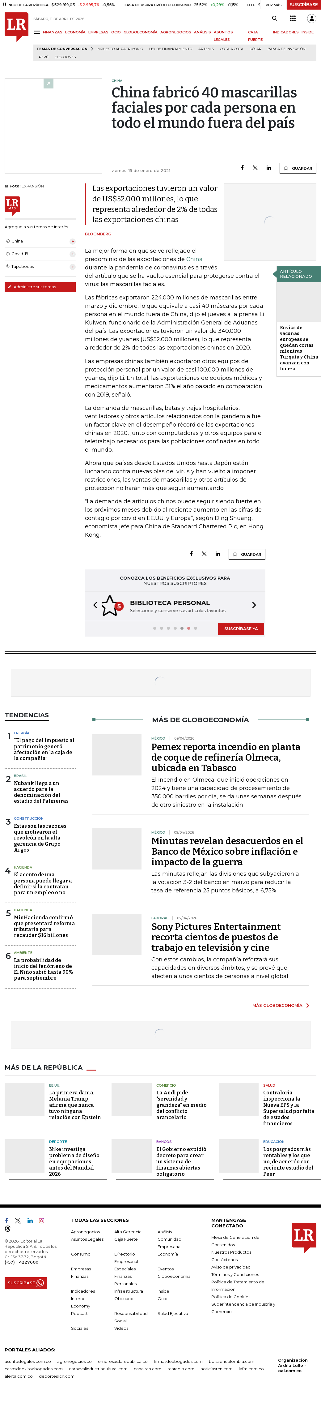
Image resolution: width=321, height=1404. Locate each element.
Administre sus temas (32, 286)
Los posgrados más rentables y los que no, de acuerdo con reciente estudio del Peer (288, 1161)
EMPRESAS (98, 32)
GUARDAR (298, 168)
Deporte (58, 1141)
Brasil (20, 775)
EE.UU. (54, 1085)
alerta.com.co (19, 1375)
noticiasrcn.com (217, 1368)
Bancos (164, 1141)
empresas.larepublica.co (123, 1360)
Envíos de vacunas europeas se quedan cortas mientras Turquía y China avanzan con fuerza (299, 348)
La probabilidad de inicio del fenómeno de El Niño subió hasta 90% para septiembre (43, 969)
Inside (163, 1290)
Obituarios (124, 1297)
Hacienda (23, 867)
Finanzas (79, 1275)
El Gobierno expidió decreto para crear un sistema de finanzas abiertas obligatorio (181, 1161)
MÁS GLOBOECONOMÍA (277, 1004)
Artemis (206, 49)
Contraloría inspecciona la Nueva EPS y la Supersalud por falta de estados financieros (289, 1107)
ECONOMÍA (75, 32)
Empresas (81, 1268)
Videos (121, 1327)
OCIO (116, 32)
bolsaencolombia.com (231, 1360)
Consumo (81, 1253)
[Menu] (38, 32)
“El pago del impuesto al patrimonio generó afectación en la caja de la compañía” (44, 749)
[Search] (274, 18)
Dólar (255, 49)
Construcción (29, 818)
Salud (269, 1085)
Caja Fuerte (126, 1238)
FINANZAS (52, 32)
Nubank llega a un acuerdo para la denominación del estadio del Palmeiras (41, 792)
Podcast (79, 1312)
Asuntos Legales (87, 1238)
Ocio (162, 1297)
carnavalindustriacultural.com (98, 1368)
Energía (21, 732)
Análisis (165, 1231)
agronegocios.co (74, 1360)
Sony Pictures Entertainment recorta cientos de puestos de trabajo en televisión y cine (216, 937)
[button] (93, 605)
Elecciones (65, 57)
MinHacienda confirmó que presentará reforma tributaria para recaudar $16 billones (44, 926)
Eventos (166, 1268)
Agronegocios (85, 1231)
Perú (44, 57)
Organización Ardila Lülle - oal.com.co (293, 1364)
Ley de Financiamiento (170, 49)
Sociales (79, 1327)
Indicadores (83, 1290)
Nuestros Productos (231, 1251)
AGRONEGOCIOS (175, 32)
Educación (274, 1141)
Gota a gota (231, 49)
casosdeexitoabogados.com (34, 1368)
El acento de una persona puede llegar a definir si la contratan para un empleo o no (43, 883)
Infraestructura (128, 1290)
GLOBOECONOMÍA (141, 32)
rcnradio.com (180, 1368)
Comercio (166, 1085)
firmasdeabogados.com (178, 1360)
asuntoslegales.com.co (28, 1360)
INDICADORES (286, 32)
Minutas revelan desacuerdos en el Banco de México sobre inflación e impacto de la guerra (227, 851)
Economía (168, 1253)
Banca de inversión (287, 49)
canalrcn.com (147, 1368)
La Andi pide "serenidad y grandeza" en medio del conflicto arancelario (181, 1104)
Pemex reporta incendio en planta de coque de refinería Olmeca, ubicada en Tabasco (226, 757)
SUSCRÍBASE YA (241, 627)
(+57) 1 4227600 (21, 1261)
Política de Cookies (230, 1296)
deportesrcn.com (56, 1375)
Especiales (125, 1268)
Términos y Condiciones (235, 1273)
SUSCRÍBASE (304, 4)
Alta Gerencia (127, 1231)
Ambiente (23, 952)
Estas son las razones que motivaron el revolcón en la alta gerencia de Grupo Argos (40, 837)
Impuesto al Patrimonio (120, 49)
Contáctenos (224, 1258)
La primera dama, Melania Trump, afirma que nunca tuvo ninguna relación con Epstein (75, 1104)
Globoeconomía (174, 1275)
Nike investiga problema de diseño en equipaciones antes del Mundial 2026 (74, 1161)
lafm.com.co (251, 1368)
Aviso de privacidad (231, 1266)
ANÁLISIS (202, 32)
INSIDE (308, 32)
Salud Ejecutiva (173, 1312)
